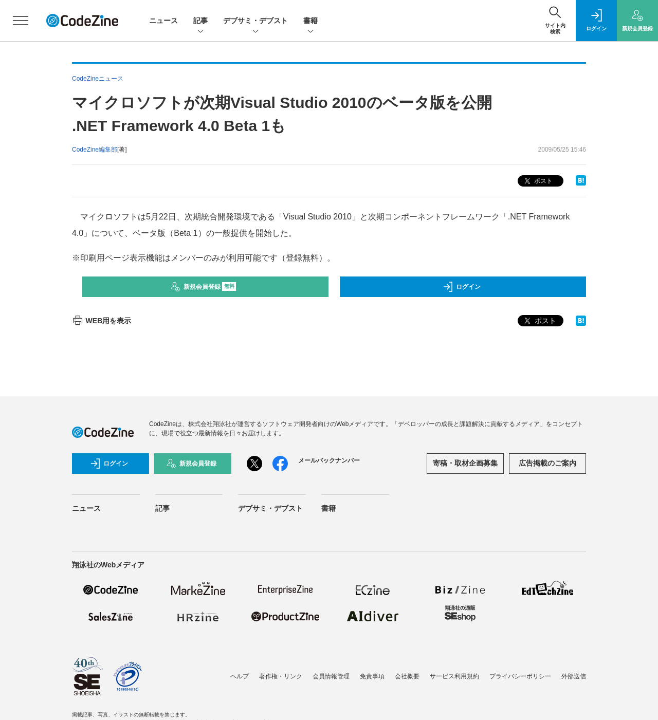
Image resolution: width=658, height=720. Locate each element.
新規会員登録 (203, 287)
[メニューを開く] (20, 20)
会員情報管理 (331, 676)
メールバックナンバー (329, 460)
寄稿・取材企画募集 (465, 463)
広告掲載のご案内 (547, 463)
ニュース (163, 20)
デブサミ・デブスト (255, 21)
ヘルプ (239, 676)
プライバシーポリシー (520, 676)
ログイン (462, 287)
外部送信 (573, 676)
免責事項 (372, 676)
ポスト (537, 181)
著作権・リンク (280, 676)
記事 (200, 21)
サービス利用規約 (454, 676)
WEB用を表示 (101, 321)
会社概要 (407, 676)
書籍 (310, 21)
